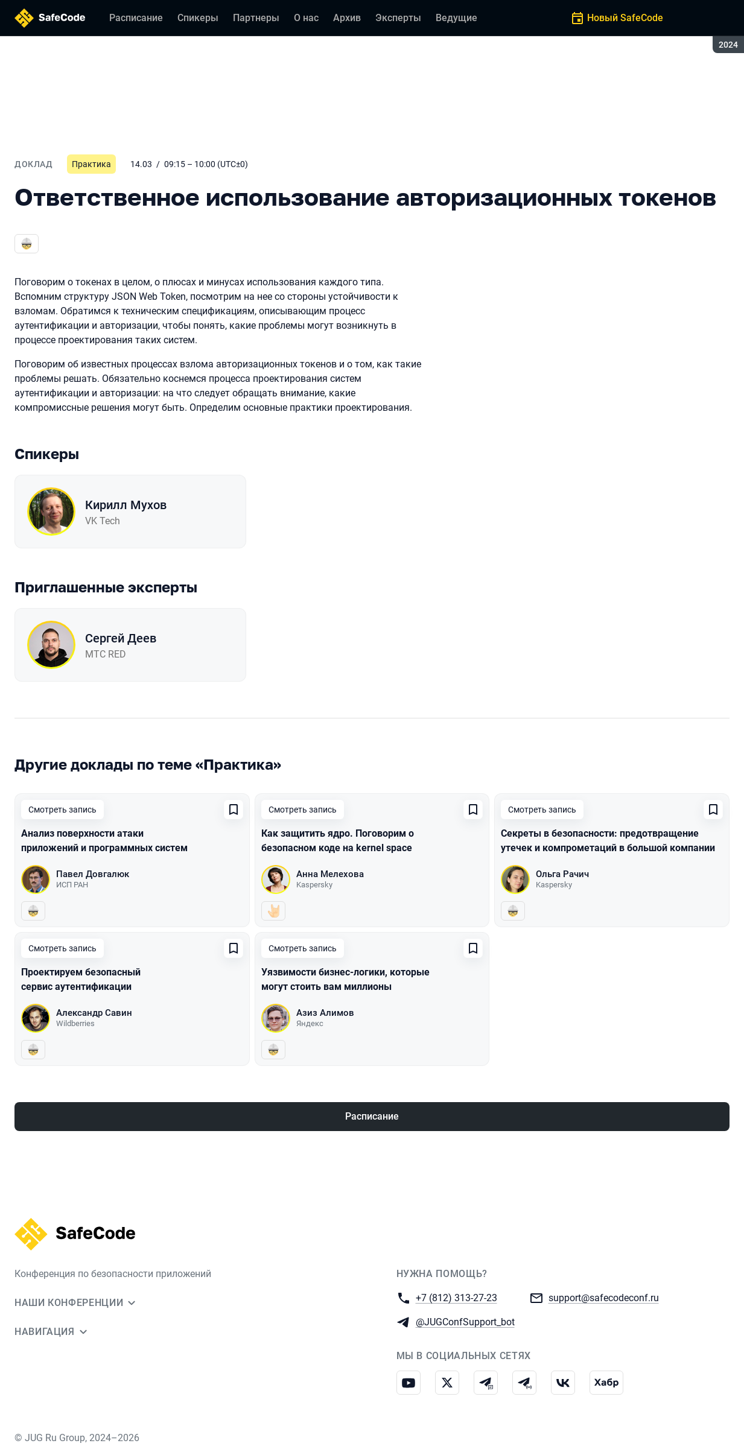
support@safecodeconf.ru (603, 1297)
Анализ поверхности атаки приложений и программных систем (104, 841)
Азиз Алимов (325, 1013)
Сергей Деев (120, 638)
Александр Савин (94, 1013)
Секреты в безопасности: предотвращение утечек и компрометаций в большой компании (608, 841)
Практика (91, 164)
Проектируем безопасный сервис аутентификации (81, 979)
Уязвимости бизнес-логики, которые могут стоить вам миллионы (345, 979)
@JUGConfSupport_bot (465, 1321)
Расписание (372, 1116)
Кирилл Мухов (126, 505)
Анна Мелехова (330, 874)
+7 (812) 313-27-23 (456, 1297)
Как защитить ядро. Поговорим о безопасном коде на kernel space (337, 841)
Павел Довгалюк (92, 874)
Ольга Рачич (562, 874)
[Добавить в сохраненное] (233, 809)
